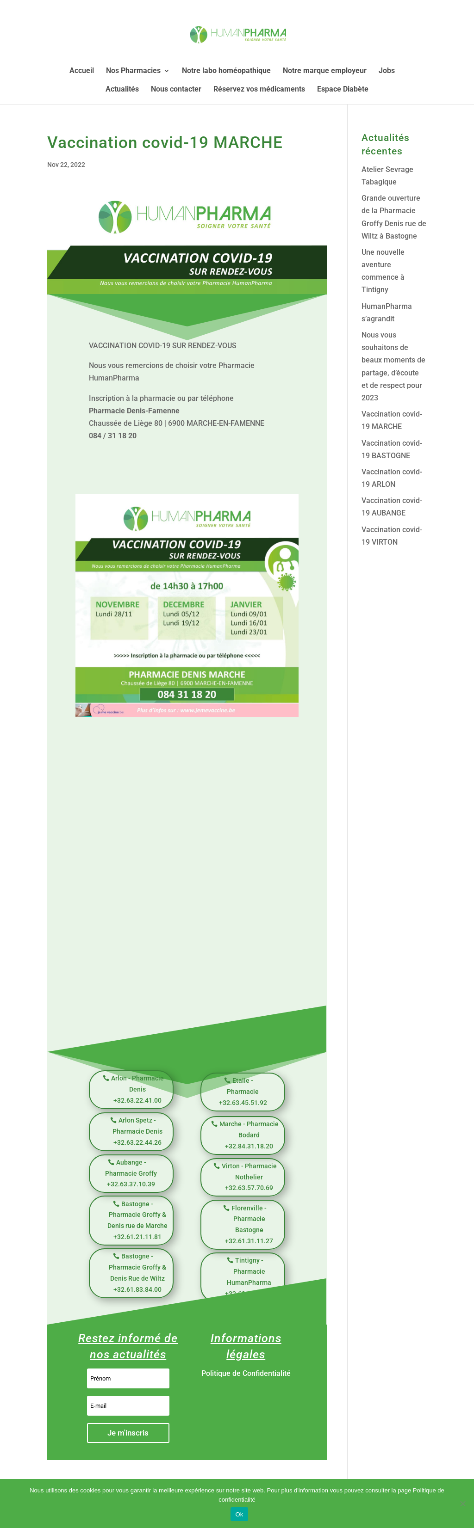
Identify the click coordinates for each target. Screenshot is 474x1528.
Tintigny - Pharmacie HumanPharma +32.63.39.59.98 (249, 1277)
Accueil (81, 71)
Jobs (387, 71)
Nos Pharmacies (133, 71)
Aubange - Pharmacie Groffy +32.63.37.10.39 (131, 1173)
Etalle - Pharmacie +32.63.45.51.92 (243, 1091)
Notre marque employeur (325, 71)
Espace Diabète (342, 89)
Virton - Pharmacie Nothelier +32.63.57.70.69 (249, 1177)
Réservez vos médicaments (259, 89)
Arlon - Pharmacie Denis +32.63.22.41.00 (137, 1089)
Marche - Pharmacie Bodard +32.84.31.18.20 (249, 1135)
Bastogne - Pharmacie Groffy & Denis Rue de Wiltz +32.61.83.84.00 (137, 1272)
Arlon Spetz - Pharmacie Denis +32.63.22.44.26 (137, 1131)
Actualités (122, 89)
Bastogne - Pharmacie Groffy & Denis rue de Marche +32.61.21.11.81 (137, 1220)
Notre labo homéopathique (226, 71)
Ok (239, 1514)
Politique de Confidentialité (246, 1373)
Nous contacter (176, 89)
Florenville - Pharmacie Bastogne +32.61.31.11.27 (249, 1224)
